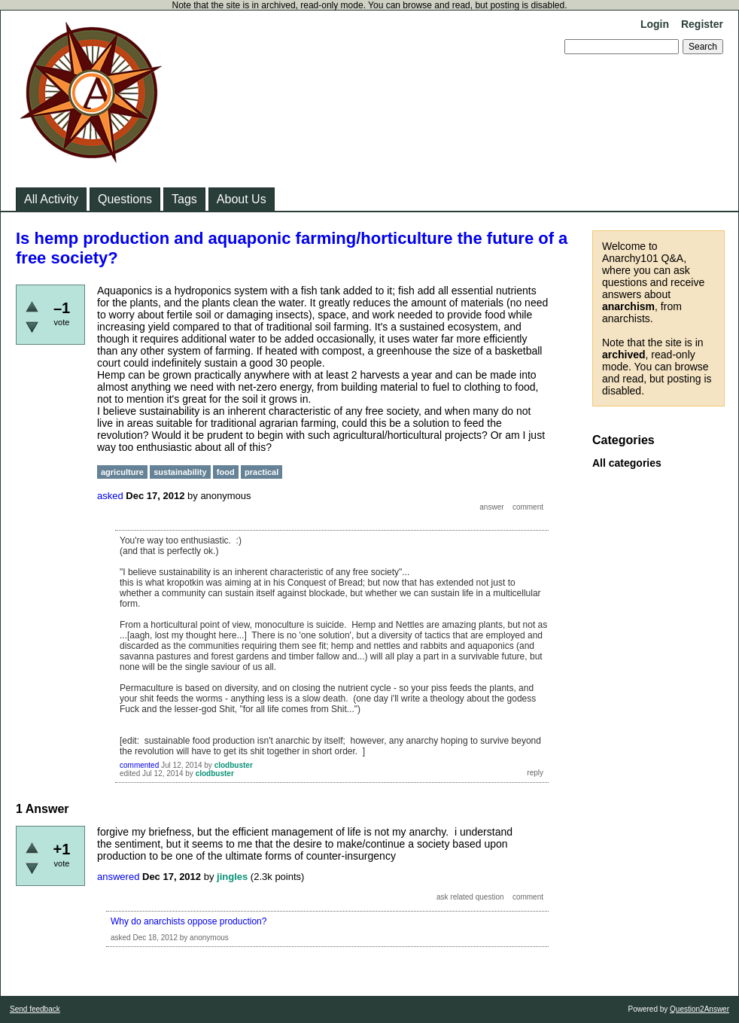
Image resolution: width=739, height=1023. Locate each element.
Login (654, 24)
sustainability (180, 471)
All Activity (51, 199)
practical (261, 471)
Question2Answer (699, 1009)
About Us (241, 199)
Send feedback (35, 1009)
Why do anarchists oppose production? (188, 921)
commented (139, 765)
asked (110, 495)
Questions (125, 199)
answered (118, 876)
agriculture (122, 471)
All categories (626, 463)
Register (702, 24)
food (226, 471)
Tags (184, 199)
